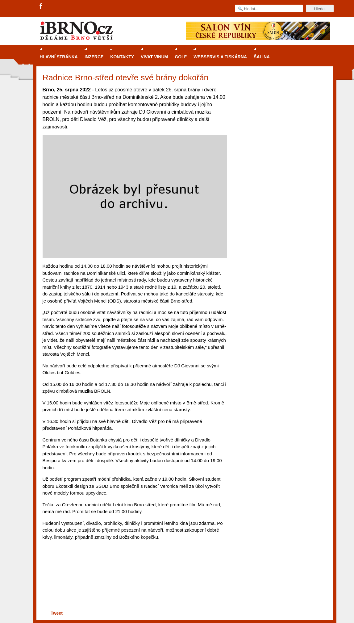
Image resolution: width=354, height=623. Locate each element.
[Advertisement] (134, 585)
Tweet (57, 613)
